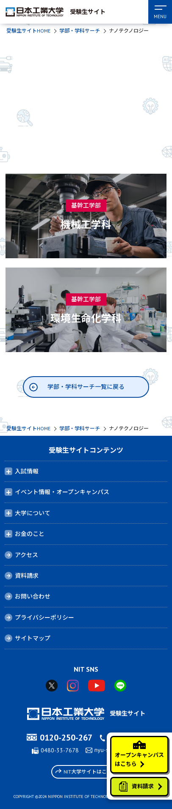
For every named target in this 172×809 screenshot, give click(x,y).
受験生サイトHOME (28, 30)
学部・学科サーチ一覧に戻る (86, 387)
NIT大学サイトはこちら (86, 771)
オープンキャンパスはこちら (139, 754)
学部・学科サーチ (79, 30)
